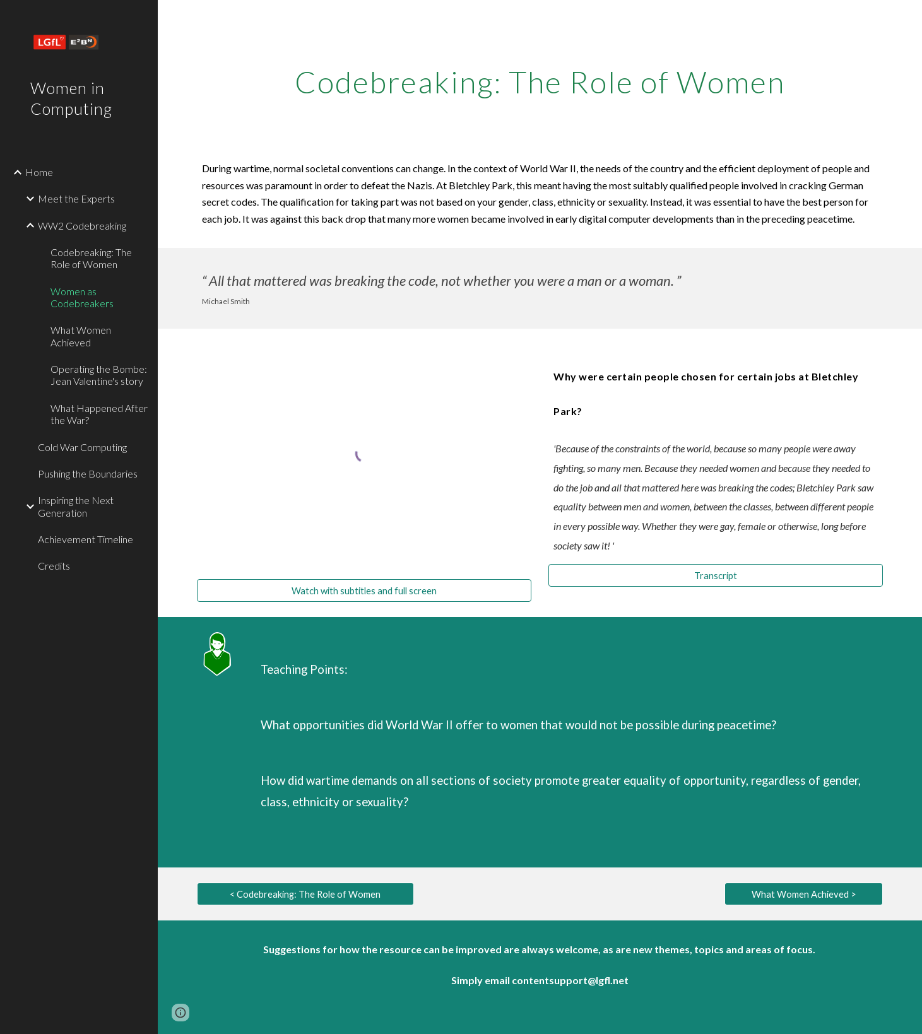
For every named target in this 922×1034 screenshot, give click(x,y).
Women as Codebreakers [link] (82, 297)
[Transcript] (715, 575)
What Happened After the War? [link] (99, 414)
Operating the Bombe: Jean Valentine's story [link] (98, 375)
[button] (180, 1012)
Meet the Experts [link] (76, 198)
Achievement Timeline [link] (85, 539)
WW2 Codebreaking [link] (82, 226)
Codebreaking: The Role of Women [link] (91, 258)
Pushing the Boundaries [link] (88, 473)
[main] (540, 79)
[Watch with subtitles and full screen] (364, 590)
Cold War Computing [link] (82, 447)
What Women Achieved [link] (80, 336)
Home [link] (39, 172)
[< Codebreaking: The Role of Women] (305, 893)
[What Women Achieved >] (803, 893)
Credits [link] (54, 566)
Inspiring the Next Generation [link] (76, 506)
